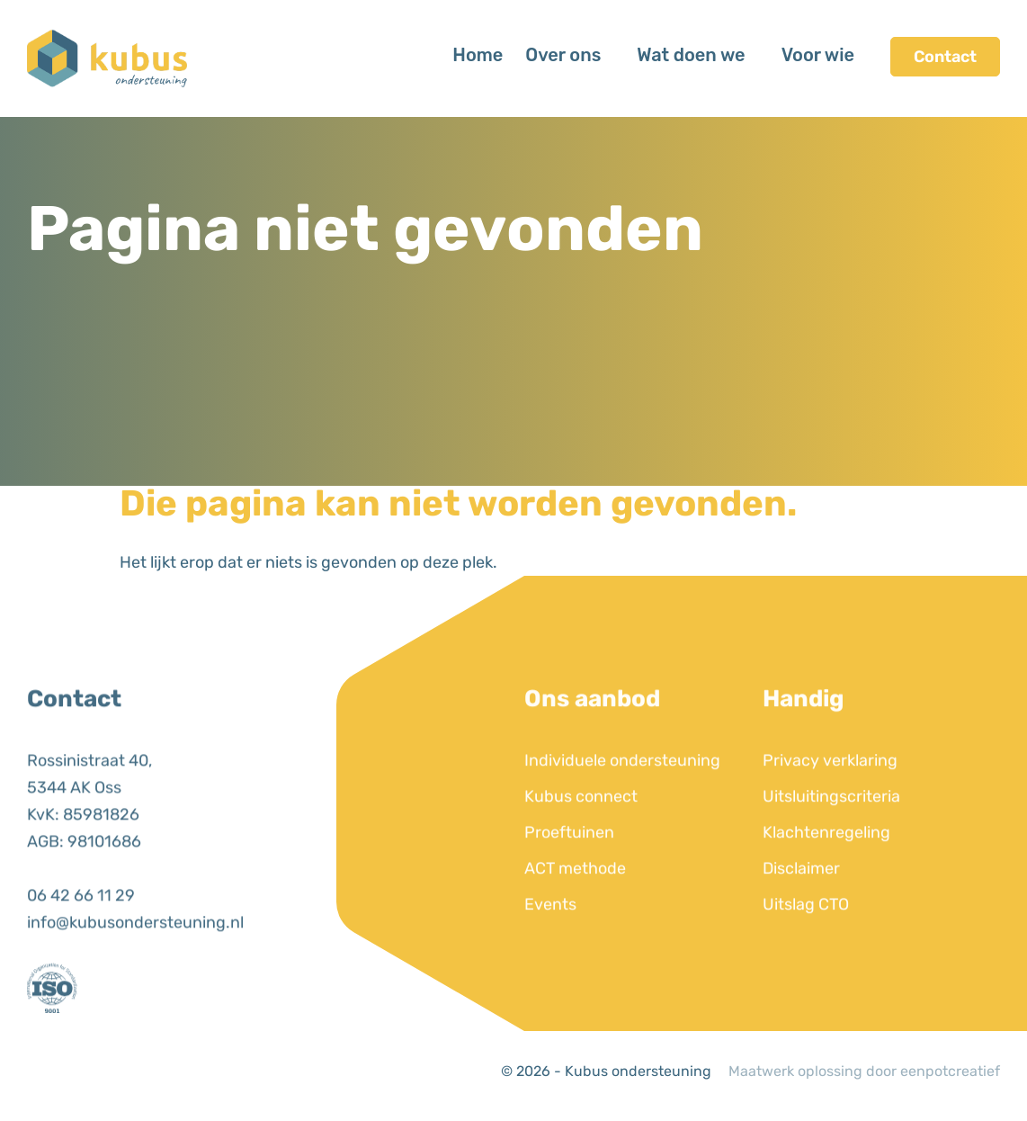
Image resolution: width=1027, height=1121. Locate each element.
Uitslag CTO (806, 940)
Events (550, 940)
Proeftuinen (569, 868)
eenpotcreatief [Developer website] (950, 1071)
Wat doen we (691, 55)
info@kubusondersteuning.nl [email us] (135, 958)
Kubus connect (581, 832)
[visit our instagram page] (76, 1076)
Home (477, 55)
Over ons (563, 55)
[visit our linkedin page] (45, 1076)
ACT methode (575, 904)
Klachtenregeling (826, 868)
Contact (945, 57)
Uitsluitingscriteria (831, 832)
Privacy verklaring (830, 796)
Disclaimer (801, 904)
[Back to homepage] (107, 57)
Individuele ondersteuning (622, 796)
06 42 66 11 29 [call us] (81, 931)
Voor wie (817, 55)
